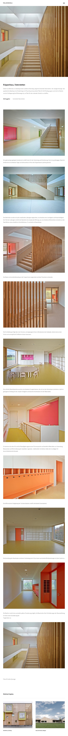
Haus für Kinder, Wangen (41, 730)
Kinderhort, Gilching (7, 730)
